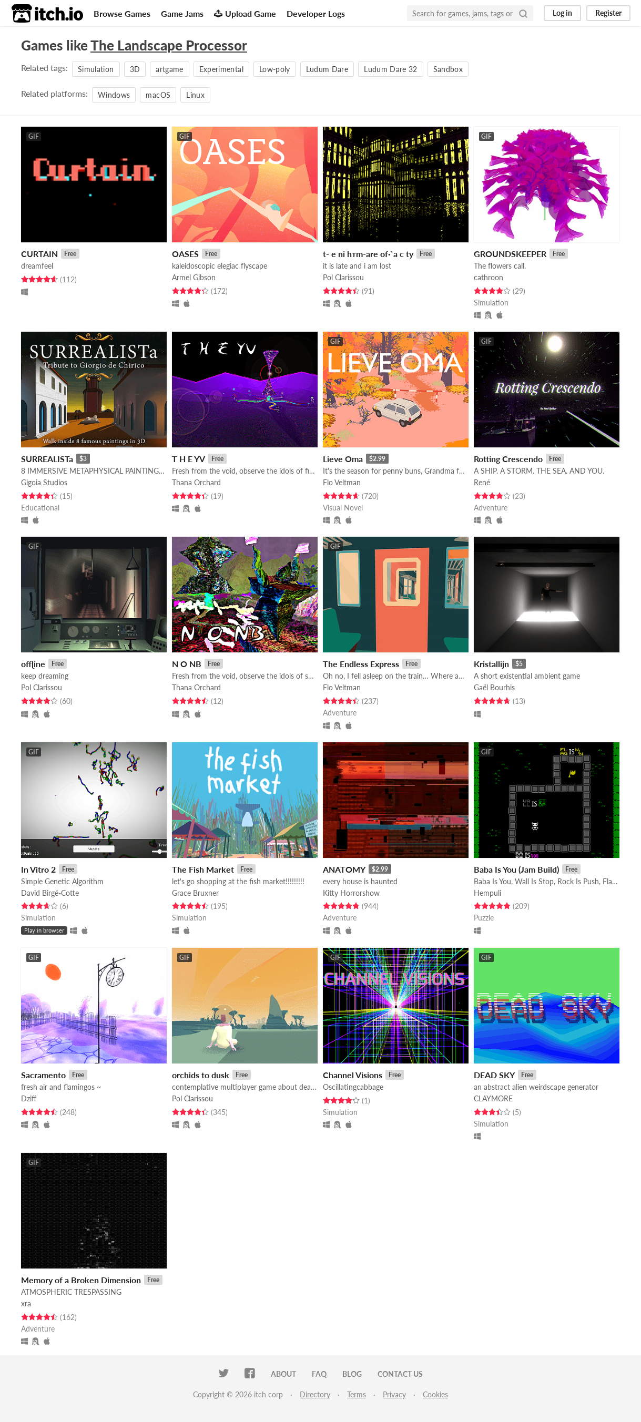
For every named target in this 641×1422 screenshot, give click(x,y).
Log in (562, 12)
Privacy (394, 1394)
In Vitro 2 (38, 869)
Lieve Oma (343, 459)
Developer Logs (316, 13)
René (482, 482)
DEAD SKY (494, 1075)
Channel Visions (352, 1075)
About (283, 1373)
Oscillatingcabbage (353, 1086)
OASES (185, 254)
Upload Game (245, 13)
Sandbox (448, 69)
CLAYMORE (493, 1098)
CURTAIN (39, 254)
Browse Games (122, 13)
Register (608, 12)
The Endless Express (361, 664)
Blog (352, 1373)
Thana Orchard (196, 482)
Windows (114, 94)
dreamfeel (37, 265)
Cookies (435, 1394)
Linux (195, 94)
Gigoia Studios (44, 482)
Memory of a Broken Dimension (81, 1280)
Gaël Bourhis (494, 687)
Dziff (28, 1098)
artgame (169, 69)
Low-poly (274, 69)
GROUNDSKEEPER (510, 254)
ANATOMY (344, 869)
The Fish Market (203, 869)
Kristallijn (491, 664)
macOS (158, 94)
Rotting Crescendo (508, 459)
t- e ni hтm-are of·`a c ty (368, 254)
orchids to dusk (200, 1075)
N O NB (186, 664)
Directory (315, 1394)
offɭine (33, 664)
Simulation (96, 69)
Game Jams (182, 13)
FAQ (319, 1373)
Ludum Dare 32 (391, 69)
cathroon (488, 277)
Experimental (221, 69)
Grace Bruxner (195, 892)
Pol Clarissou (343, 277)
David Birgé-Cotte (50, 892)
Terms (356, 1394)
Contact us (400, 1373)
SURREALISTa (47, 459)
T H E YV (188, 459)
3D (135, 69)
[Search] (523, 13)
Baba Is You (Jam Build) (516, 869)
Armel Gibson (194, 277)
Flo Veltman (342, 482)
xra (26, 1303)
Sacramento (43, 1075)
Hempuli (487, 892)
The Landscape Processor (168, 45)
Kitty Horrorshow (351, 892)
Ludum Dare (327, 69)
